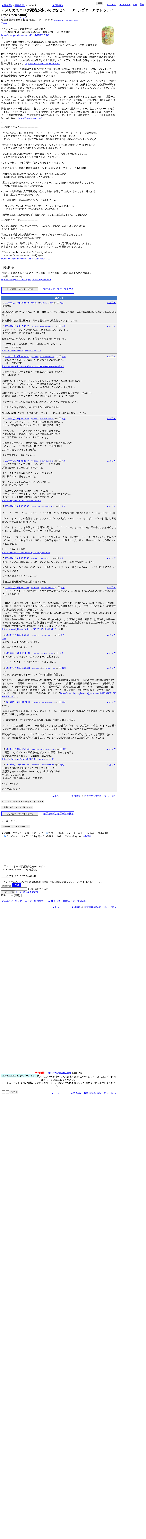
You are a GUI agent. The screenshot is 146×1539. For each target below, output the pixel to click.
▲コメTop (112, 4)
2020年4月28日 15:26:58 (17, 302)
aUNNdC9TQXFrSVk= (48, 765)
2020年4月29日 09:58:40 (17, 558)
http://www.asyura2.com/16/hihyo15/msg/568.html (26, 552)
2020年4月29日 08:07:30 (17, 506)
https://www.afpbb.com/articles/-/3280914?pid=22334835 (29, 629)
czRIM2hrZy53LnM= (47, 653)
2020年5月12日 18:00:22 (18, 764)
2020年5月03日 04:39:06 (18, 749)
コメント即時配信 (34, 906)
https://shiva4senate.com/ (30, 118)
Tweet (4, 23)
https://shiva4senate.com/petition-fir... (42, 63)
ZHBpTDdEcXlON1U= (47, 326)
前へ (142, 4)
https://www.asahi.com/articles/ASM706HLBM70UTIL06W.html (33, 366)
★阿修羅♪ (7, 5)
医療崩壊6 (20, 5)
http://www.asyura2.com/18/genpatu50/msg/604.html (26, 279)
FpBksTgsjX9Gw (59, 20)
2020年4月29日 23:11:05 (17, 587)
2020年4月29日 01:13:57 (17, 418)
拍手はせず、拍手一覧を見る (58, 289)
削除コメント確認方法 (75, 906)
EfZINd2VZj (35, 765)
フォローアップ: (9, 821)
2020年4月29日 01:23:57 (17, 460)
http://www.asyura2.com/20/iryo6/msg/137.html (15, 18)
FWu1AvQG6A (35, 506)
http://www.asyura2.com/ (59, 1078)
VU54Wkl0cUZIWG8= (48, 506)
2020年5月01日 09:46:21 (18, 668)
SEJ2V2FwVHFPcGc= (47, 588)
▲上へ (55, 796)
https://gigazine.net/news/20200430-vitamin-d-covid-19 (28, 759)
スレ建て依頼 (53, 906)
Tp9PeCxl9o (35, 653)
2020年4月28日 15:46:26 (17, 326)
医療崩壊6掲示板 (93, 796)
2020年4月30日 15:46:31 (18, 653)
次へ (135, 4)
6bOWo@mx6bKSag (72, 20)
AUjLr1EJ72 (34, 558)
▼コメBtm (125, 4)
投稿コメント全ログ (11, 906)
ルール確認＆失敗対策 (27, 897)
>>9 (4, 638)
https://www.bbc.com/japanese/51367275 (21, 350)
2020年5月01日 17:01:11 (18, 702)
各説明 (87, 836)
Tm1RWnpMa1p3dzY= (47, 303)
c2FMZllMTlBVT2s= (46, 558)
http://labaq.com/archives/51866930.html (21, 500)
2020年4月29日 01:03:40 (17, 356)
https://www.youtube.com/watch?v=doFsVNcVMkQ (25, 258)
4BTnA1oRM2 (35, 588)
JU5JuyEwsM (35, 303)
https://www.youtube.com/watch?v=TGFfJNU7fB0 (25, 35)
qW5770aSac (34, 326)
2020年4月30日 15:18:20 (18, 635)
